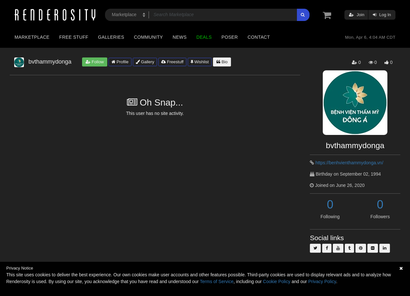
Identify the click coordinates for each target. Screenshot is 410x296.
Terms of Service (217, 281)
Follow (95, 61)
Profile (119, 61)
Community (148, 37)
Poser (229, 37)
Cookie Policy (276, 281)
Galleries (111, 37)
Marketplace (32, 37)
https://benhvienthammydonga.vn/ (349, 162)
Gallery (145, 61)
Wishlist (200, 61)
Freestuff (172, 61)
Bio (221, 61)
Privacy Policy (322, 281)
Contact (258, 37)
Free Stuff (73, 37)
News (179, 37)
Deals (204, 37)
